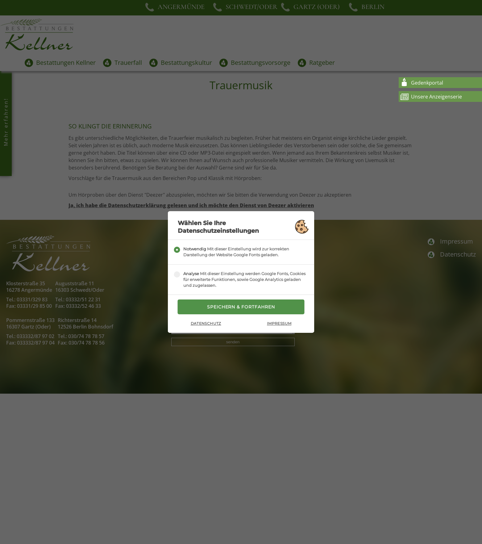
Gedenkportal (427, 82)
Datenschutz (206, 324)
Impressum (279, 324)
